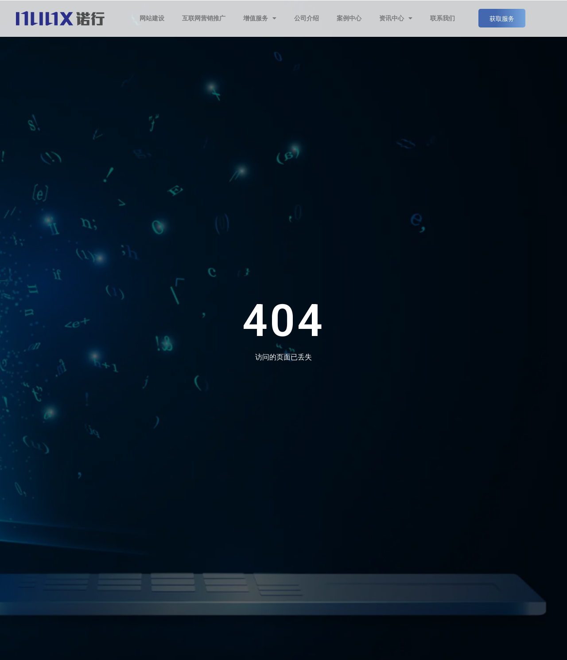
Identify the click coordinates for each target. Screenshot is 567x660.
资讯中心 (395, 18)
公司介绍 (306, 18)
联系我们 (442, 18)
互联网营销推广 (203, 18)
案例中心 (349, 18)
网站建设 (152, 18)
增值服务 (259, 18)
